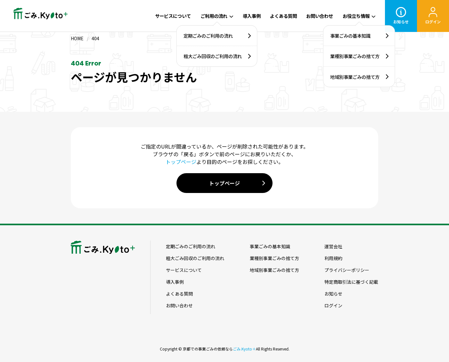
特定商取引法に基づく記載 (351, 282)
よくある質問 (283, 15)
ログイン (333, 305)
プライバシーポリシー (346, 270)
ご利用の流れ (213, 15)
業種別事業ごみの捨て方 (274, 258)
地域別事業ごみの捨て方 (274, 270)
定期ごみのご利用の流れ (190, 246)
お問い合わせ (319, 15)
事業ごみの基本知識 (270, 246)
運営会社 (333, 246)
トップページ (181, 162)
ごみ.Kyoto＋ (244, 348)
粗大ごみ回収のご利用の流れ (195, 258)
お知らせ (333, 293)
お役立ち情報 (356, 15)
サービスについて (173, 15)
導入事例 (252, 15)
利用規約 (333, 258)
